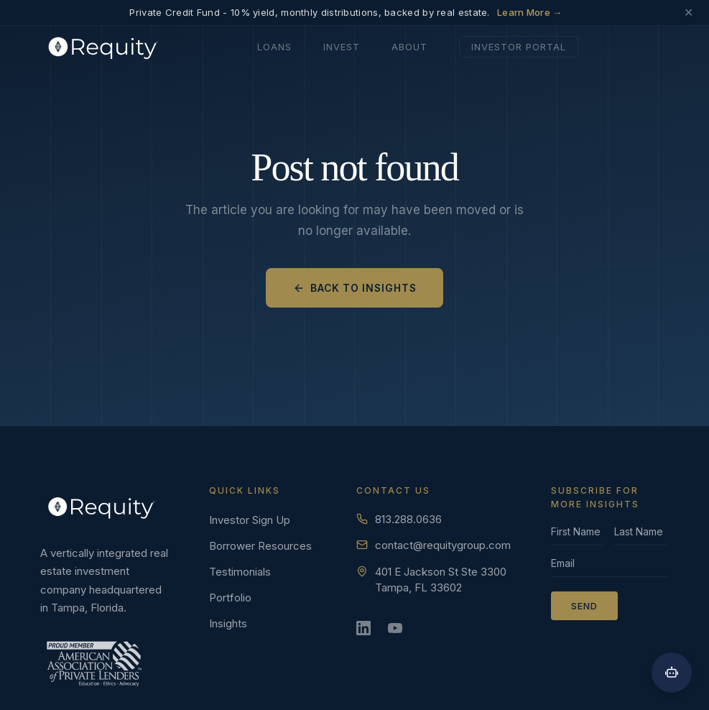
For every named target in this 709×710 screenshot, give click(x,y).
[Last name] (641, 535)
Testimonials (240, 571)
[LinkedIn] (367, 632)
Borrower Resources (260, 546)
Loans (274, 45)
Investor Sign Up (249, 520)
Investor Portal (518, 45)
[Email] (610, 567)
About (409, 45)
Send (584, 606)
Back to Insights (354, 287)
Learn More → (529, 12)
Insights (228, 623)
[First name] (578, 535)
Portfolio (230, 597)
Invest (341, 45)
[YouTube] (399, 632)
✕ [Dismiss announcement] (688, 12)
